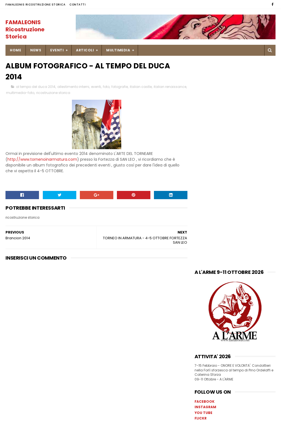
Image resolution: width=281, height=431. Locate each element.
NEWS (35, 50)
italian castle (141, 87)
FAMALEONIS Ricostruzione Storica (35, 4)
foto (106, 87)
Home (15, 50)
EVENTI (57, 50)
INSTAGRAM (205, 199)
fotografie (119, 87)
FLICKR (201, 210)
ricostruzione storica (76, 93)
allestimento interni (73, 87)
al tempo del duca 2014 (35, 87)
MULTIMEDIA (118, 50)
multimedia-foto (43, 93)
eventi (96, 87)
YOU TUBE (203, 205)
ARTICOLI (85, 50)
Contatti (77, 4)
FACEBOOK (205, 193)
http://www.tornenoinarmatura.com (42, 159)
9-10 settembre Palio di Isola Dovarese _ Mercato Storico (246, 344)
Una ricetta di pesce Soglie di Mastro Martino (245, 294)
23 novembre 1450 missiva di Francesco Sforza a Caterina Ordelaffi (246, 322)
